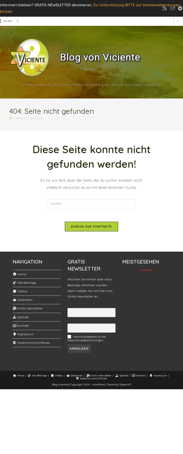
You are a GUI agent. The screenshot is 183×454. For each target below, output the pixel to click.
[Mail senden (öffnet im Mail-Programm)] (174, 8)
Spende (21, 317)
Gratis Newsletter (28, 308)
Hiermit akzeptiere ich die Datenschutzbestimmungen (87, 338)
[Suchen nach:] (15, 21)
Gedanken (23, 300)
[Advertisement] (91, 420)
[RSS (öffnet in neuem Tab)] (167, 8)
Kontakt (21, 326)
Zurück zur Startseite (91, 226)
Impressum (23, 334)
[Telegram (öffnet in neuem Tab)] (179, 8)
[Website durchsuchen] (178, 21)
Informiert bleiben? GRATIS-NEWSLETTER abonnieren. (46, 5)
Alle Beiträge (24, 283)
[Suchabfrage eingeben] (92, 203)
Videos (20, 291)
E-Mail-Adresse (77, 321)
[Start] (9, 118)
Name (71, 305)
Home (20, 274)
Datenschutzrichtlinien (31, 343)
